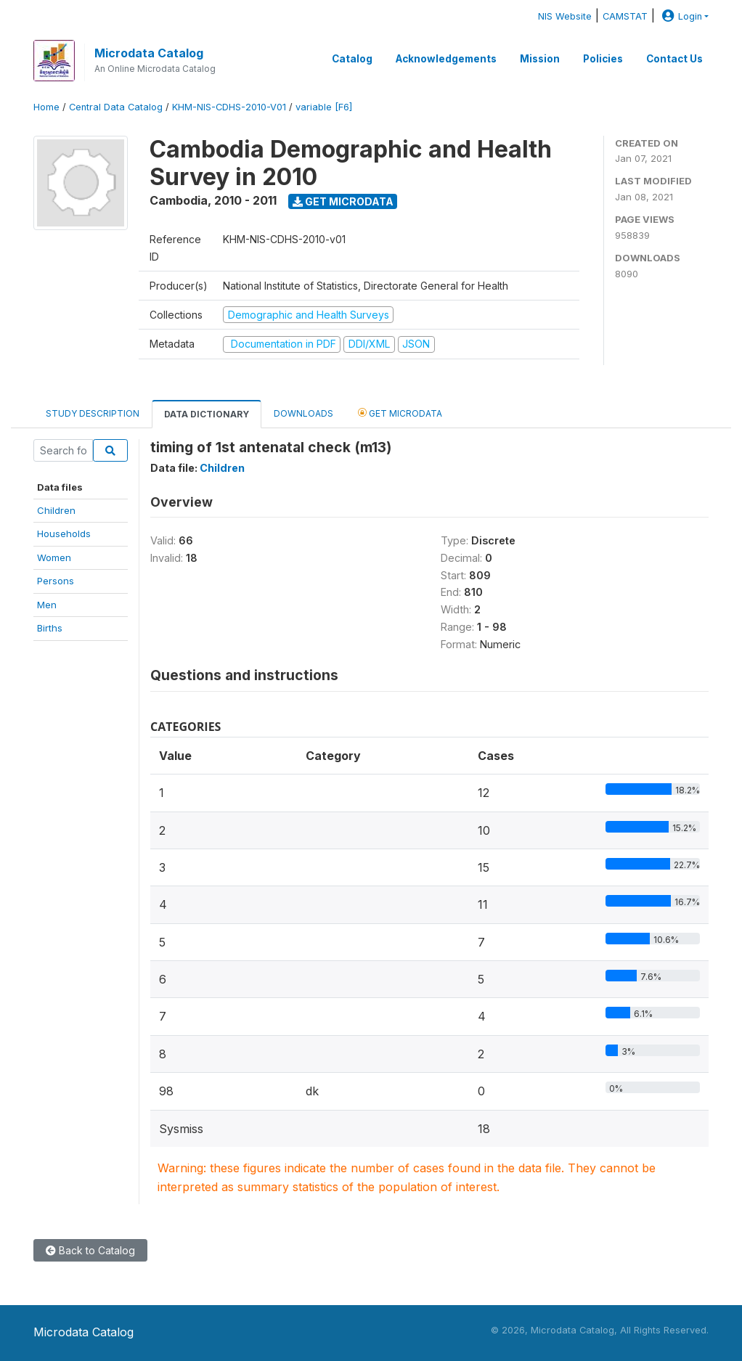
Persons (55, 581)
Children (56, 510)
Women (54, 557)
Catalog (352, 59)
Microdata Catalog (148, 53)
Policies (603, 59)
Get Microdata (343, 201)
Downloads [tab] (303, 413)
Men (47, 604)
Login (680, 16)
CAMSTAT (625, 16)
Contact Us (674, 59)
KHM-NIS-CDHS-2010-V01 (229, 107)
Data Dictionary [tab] (206, 414)
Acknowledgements (446, 59)
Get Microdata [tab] (400, 412)
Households (64, 533)
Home (46, 107)
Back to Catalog (90, 1250)
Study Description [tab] (92, 413)
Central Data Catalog (116, 107)
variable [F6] (323, 107)
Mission (540, 59)
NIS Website (565, 16)
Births (49, 628)
